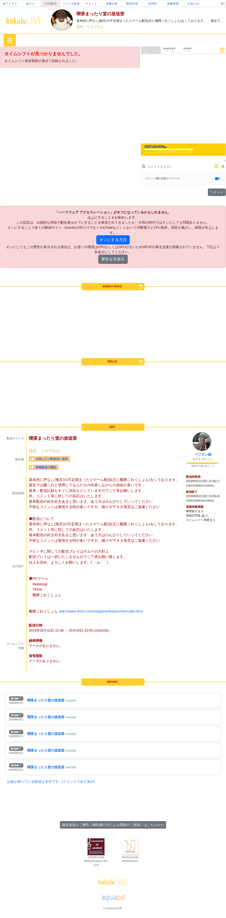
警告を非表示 (113, 259)
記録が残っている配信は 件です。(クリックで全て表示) (51, 782)
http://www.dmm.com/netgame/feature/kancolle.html (100, 611)
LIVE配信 (51, 3)
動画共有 (132, 3)
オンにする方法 (113, 240)
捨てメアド (10, 3)
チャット (91, 3)
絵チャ (30, 3)
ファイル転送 (71, 3)
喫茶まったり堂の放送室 (46, 700)
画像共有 (112, 3)
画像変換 (173, 3)
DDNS (152, 3)
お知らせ (193, 3)
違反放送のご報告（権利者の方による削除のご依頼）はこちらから (113, 825)
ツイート (217, 192)
